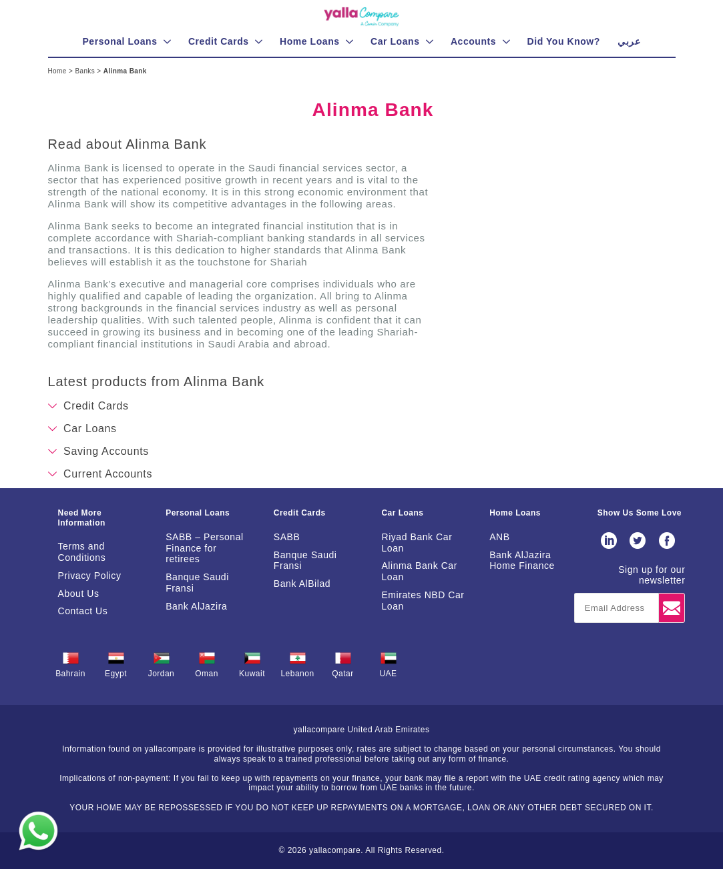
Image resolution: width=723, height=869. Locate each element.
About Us (78, 593)
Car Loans (402, 513)
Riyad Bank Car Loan (416, 543)
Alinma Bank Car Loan (419, 571)
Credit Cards (300, 513)
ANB (499, 537)
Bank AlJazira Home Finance (522, 561)
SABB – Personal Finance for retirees (205, 548)
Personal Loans (198, 513)
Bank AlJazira (196, 606)
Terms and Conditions (82, 552)
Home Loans (515, 513)
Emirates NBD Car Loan (422, 601)
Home (58, 71)
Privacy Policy (90, 575)
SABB (287, 537)
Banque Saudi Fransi (197, 583)
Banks (86, 71)
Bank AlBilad (302, 583)
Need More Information (81, 517)
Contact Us (83, 611)
